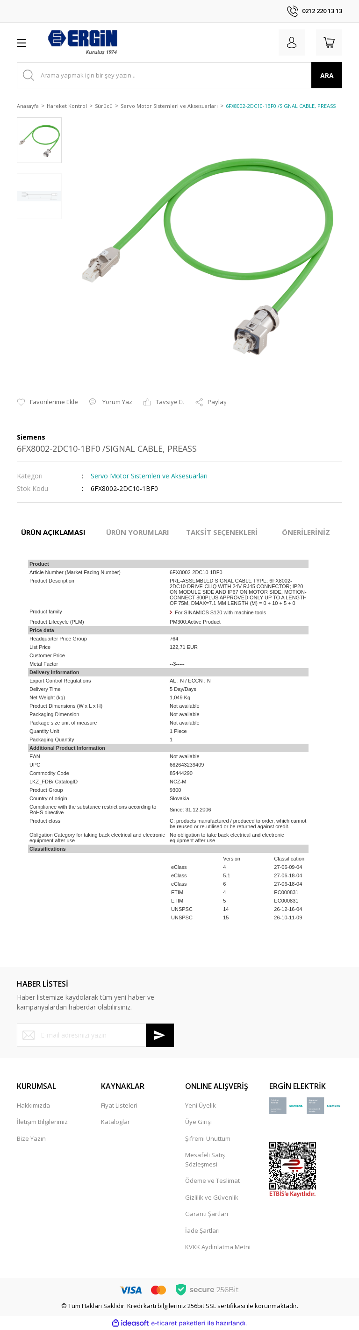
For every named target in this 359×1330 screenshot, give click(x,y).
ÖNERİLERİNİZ (306, 532)
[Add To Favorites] (47, 402)
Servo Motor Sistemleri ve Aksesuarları (149, 475)
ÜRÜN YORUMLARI (137, 532)
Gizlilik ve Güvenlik (211, 1197)
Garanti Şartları (206, 1213)
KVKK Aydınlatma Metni (218, 1247)
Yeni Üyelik (200, 1105)
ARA (327, 75)
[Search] (179, 75)
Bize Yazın (31, 1138)
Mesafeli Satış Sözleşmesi (205, 1159)
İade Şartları (202, 1230)
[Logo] (82, 42)
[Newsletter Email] (95, 1035)
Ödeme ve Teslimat (212, 1180)
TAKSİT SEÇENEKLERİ (222, 532)
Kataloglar (115, 1121)
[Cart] (329, 42)
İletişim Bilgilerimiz (42, 1121)
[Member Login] (292, 42)
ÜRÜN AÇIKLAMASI (53, 532)
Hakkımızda (33, 1105)
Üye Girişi (198, 1121)
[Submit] (160, 1035)
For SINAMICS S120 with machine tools (220, 612)
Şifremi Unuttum (207, 1138)
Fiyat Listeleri (119, 1105)
